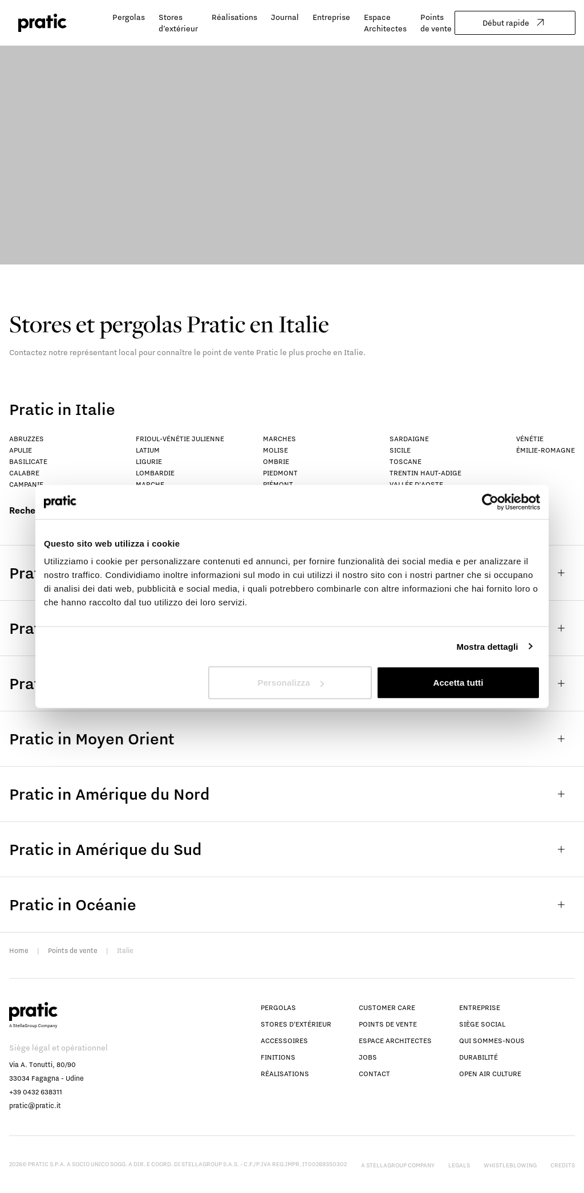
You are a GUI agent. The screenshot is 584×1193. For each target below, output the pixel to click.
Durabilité (478, 1057)
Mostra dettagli (487, 646)
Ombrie (276, 461)
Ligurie (149, 461)
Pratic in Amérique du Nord (292, 794)
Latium (148, 450)
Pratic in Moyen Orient (292, 738)
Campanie (26, 484)
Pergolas (128, 17)
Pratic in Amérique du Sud (292, 849)
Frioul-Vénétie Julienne (180, 438)
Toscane (405, 461)
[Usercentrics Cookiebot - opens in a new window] (490, 501)
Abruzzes (26, 438)
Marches (279, 438)
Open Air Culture (490, 1073)
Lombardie (155, 473)
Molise (275, 450)
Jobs (368, 1057)
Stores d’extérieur (296, 1024)
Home (19, 950)
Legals (459, 1165)
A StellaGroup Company (398, 1165)
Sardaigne (409, 438)
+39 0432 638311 (35, 1092)
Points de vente (73, 950)
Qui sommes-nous (492, 1040)
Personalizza (291, 682)
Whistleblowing (510, 1165)
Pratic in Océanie (292, 904)
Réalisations (234, 17)
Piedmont (280, 473)
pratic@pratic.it (35, 1105)
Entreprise (331, 17)
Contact (374, 1073)
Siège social (482, 1024)
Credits (562, 1165)
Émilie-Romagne (545, 450)
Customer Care (387, 1007)
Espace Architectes (395, 1040)
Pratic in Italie (62, 409)
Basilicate (28, 461)
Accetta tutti (458, 682)
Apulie (20, 450)
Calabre (24, 473)
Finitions (278, 1057)
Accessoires (284, 1040)
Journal (285, 17)
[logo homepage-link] (42, 23)
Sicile (400, 450)
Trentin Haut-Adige (425, 473)
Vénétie (530, 438)
